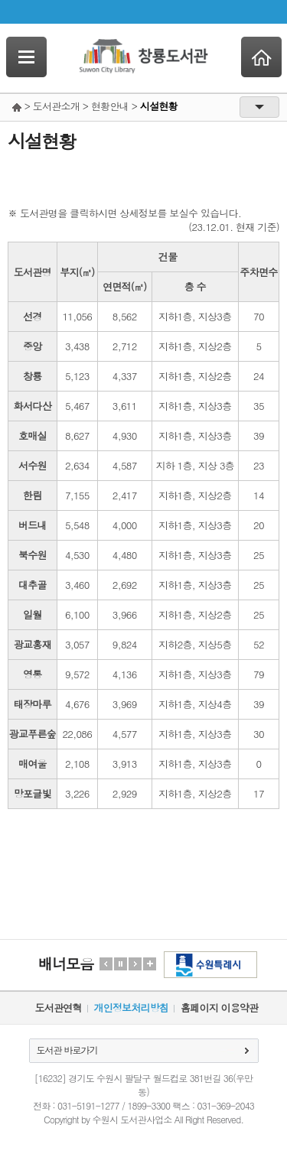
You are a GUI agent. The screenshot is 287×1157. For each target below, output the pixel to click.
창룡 (32, 376)
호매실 (32, 435)
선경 (32, 316)
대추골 (32, 584)
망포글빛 (32, 793)
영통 (32, 674)
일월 (32, 614)
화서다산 (32, 405)
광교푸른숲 (33, 733)
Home (261, 57)
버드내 (32, 525)
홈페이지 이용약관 (219, 1007)
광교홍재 (32, 644)
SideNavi (26, 57)
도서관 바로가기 (67, 1049)
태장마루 (32, 704)
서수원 (32, 465)
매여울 (32, 763)
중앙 (32, 346)
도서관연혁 (58, 1007)
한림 (32, 495)
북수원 (32, 555)
